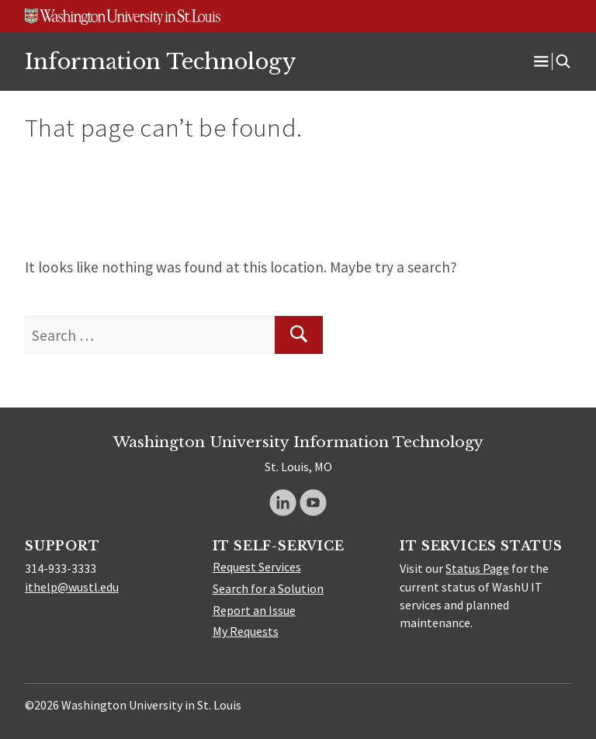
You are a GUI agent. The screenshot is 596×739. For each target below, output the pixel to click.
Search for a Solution (268, 588)
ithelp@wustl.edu (72, 587)
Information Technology (160, 61)
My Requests (246, 631)
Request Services (257, 566)
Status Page (477, 568)
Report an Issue (254, 610)
